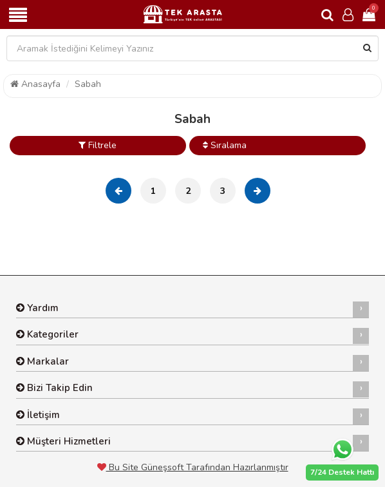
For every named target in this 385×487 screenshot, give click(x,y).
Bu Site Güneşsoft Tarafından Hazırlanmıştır (192, 467)
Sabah (88, 84)
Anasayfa (35, 84)
